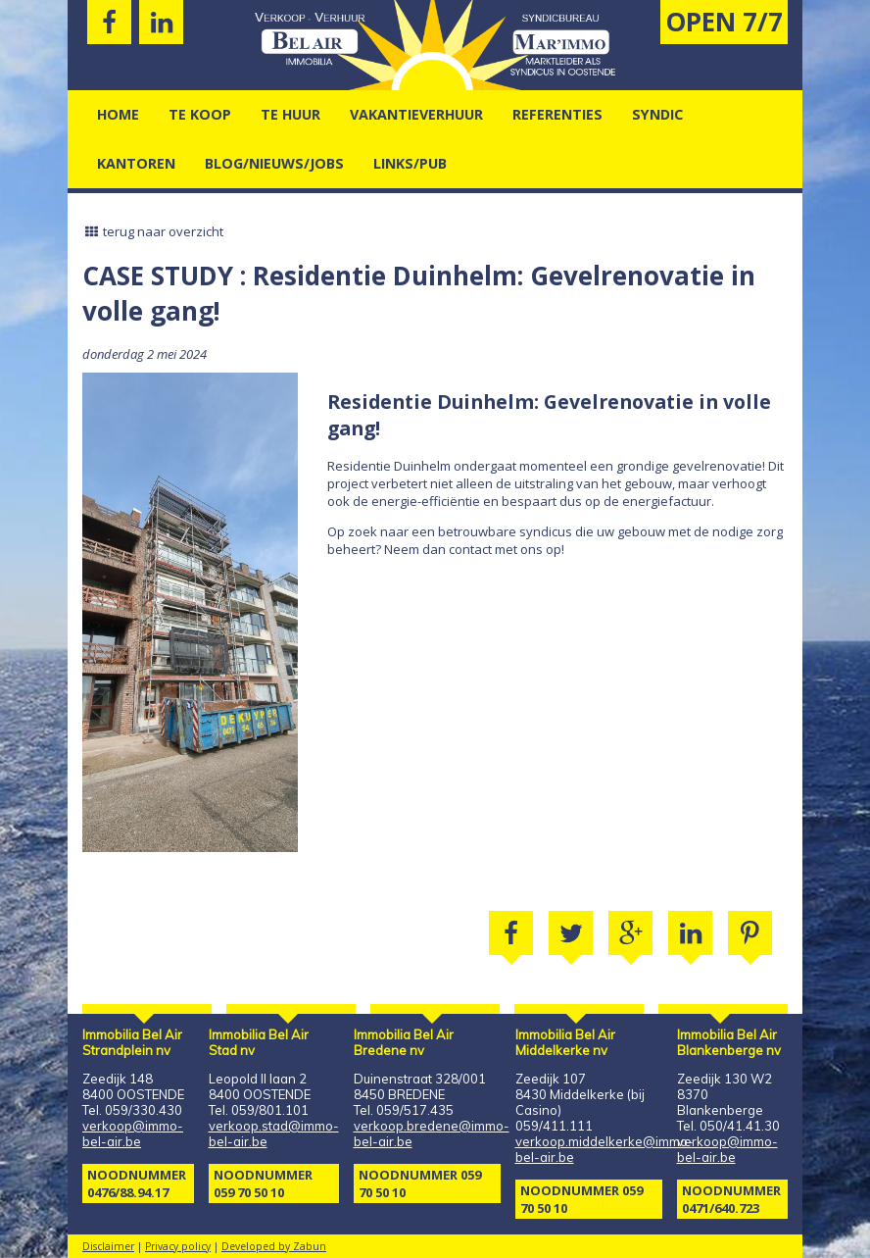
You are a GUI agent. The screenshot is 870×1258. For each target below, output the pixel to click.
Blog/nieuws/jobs (274, 163)
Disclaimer (108, 1246)
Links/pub (410, 163)
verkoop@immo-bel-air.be (132, 1133)
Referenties (557, 114)
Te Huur (290, 114)
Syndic (657, 114)
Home (118, 114)
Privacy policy (178, 1246)
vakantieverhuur (416, 114)
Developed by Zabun (273, 1246)
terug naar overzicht (152, 231)
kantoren (136, 163)
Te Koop (200, 114)
